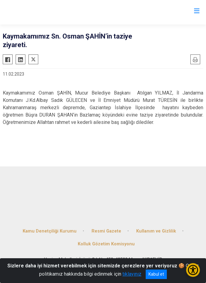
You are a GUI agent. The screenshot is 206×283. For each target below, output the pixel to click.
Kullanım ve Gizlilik (156, 231)
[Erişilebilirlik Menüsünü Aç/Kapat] (193, 270)
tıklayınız (131, 274)
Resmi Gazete (106, 231)
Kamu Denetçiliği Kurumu (50, 231)
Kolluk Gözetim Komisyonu (106, 244)
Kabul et (156, 274)
